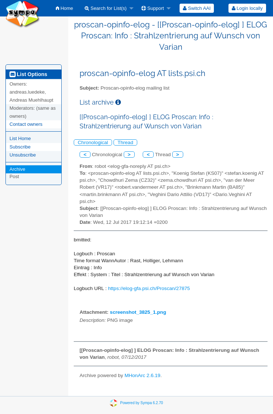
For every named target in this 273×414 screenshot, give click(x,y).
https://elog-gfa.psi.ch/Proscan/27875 (149, 288)
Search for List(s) (106, 8)
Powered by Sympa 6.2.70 (141, 403)
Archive (17, 169)
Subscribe (20, 147)
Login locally (247, 8)
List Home (20, 138)
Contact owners (25, 124)
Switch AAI (197, 8)
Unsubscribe (22, 155)
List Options (28, 74)
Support (152, 8)
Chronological (93, 142)
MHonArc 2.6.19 (142, 375)
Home (64, 8)
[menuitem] (64, 8)
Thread (125, 142)
